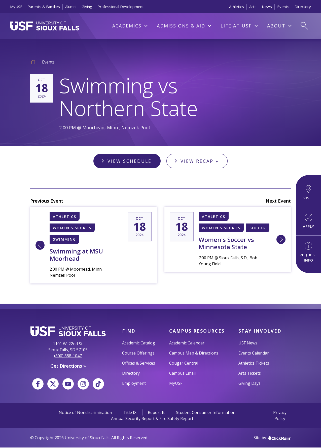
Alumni (70, 6)
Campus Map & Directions (193, 353)
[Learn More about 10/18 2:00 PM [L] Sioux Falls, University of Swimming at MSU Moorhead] (40, 245)
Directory (303, 6)
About (276, 26)
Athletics (236, 6)
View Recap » (200, 161)
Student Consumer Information (205, 413)
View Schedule (129, 161)
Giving (87, 6)
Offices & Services (138, 363)
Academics (126, 26)
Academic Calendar (186, 343)
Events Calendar (253, 353)
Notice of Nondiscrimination (85, 413)
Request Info (308, 252)
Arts (253, 6)
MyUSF (16, 6)
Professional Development (120, 6)
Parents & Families (43, 6)
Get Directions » (68, 366)
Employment (134, 384)
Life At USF (236, 26)
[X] (53, 384)
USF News (247, 343)
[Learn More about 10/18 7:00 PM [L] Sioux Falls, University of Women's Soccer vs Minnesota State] (281, 239)
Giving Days (249, 384)
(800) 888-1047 (68, 356)
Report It (156, 413)
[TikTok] (98, 384)
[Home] (33, 61)
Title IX (129, 413)
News (267, 6)
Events (283, 6)
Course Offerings (138, 353)
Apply (308, 221)
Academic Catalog (138, 343)
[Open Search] (304, 26)
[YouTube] (68, 384)
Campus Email (182, 373)
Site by (272, 438)
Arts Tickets (249, 373)
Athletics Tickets (253, 363)
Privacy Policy (280, 416)
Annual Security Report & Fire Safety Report (152, 419)
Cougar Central (183, 363)
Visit (308, 192)
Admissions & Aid (181, 26)
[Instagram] (83, 384)
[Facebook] (38, 384)
